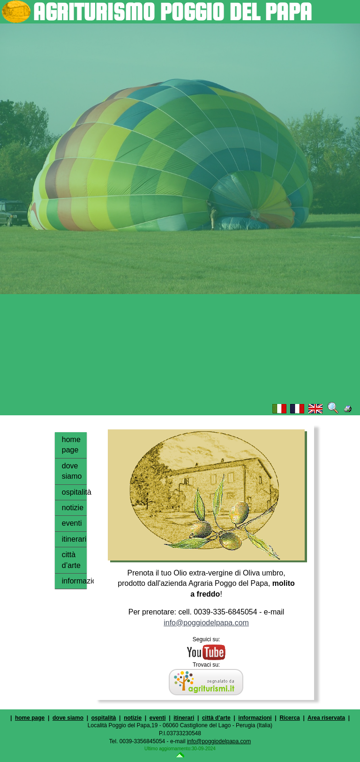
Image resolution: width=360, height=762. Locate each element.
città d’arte (71, 560)
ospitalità (74, 492)
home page (71, 444)
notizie (72, 508)
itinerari (74, 539)
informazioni (74, 581)
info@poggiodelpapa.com (206, 623)
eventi (72, 523)
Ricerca (289, 718)
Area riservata (326, 718)
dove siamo (72, 471)
